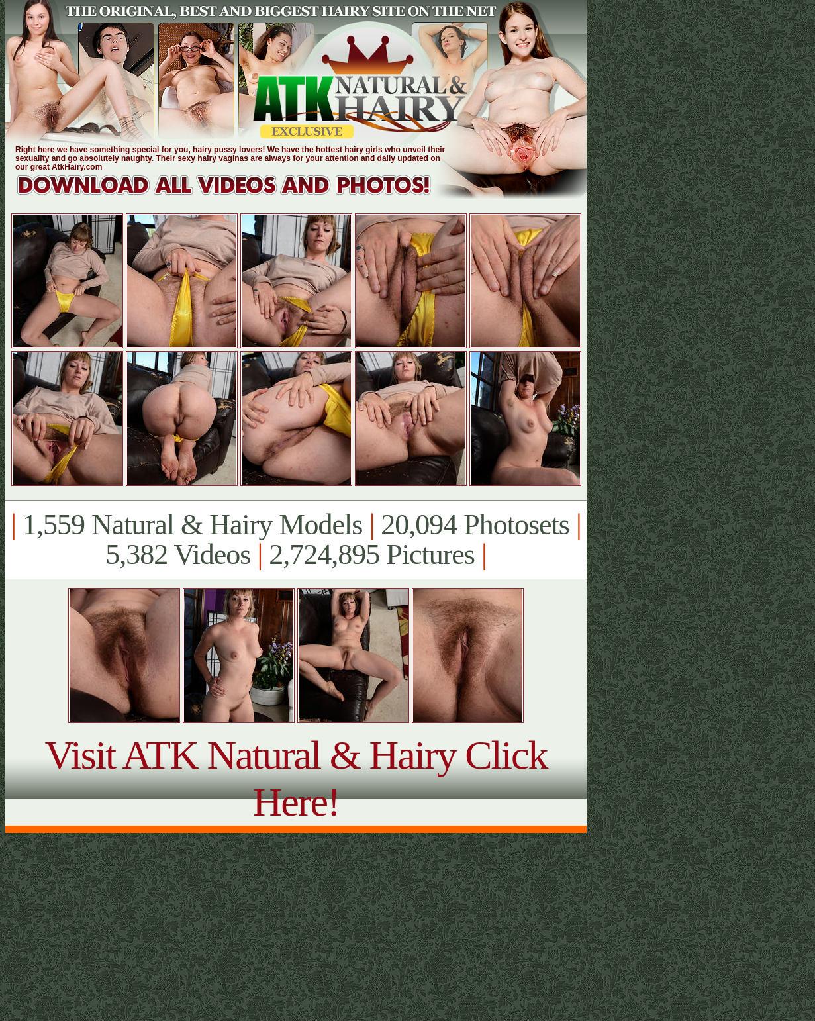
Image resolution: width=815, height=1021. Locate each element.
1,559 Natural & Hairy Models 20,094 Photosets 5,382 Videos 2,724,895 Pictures (296, 539)
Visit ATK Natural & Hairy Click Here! (295, 778)
